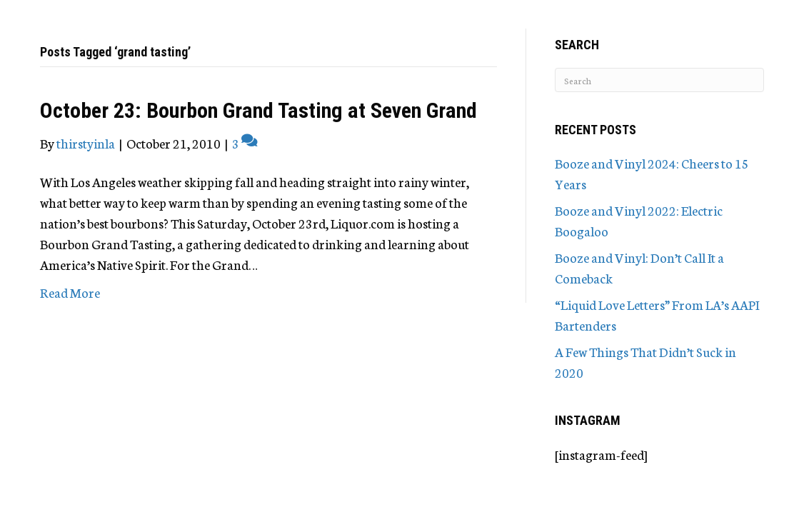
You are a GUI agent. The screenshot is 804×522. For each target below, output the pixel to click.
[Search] (659, 80)
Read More (70, 292)
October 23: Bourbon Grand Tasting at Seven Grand (258, 110)
